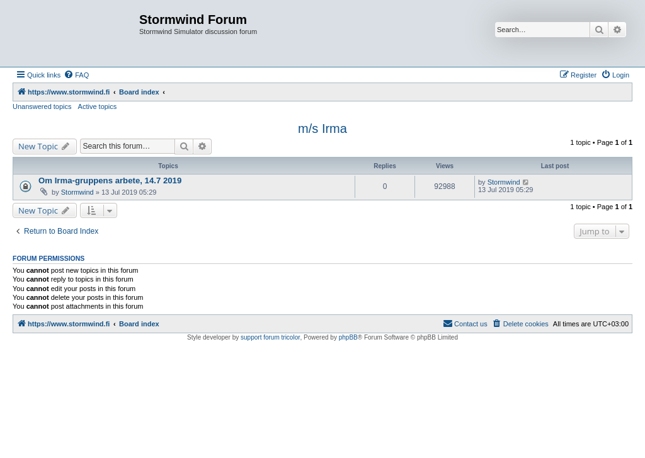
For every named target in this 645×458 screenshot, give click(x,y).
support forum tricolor (270, 337)
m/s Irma (322, 128)
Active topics (97, 106)
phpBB (348, 337)
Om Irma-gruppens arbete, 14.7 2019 (109, 180)
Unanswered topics (42, 106)
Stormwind (77, 192)
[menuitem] (76, 75)
